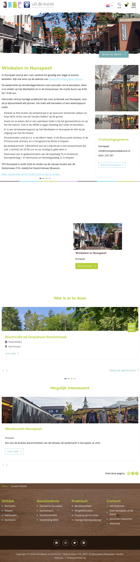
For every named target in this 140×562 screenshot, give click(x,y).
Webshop (115, 523)
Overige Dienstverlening (88, 519)
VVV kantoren (117, 506)
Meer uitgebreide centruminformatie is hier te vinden (31, 174)
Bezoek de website (112, 54)
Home (5, 486)
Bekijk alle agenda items (122, 370)
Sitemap (58, 557)
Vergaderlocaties (84, 510)
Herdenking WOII (49, 519)
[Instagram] (132, 473)
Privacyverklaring (76, 557)
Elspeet (9, 510)
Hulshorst (10, 519)
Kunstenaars (47, 510)
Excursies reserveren (121, 518)
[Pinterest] (136, 473)
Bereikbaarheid (83, 506)
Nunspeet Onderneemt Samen (66, 79)
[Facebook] (128, 473)
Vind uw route (87, 266)
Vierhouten (11, 515)
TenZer (120, 554)
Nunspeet (10, 506)
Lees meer (11, 353)
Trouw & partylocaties (87, 515)
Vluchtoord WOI (48, 515)
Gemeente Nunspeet (51, 506)
